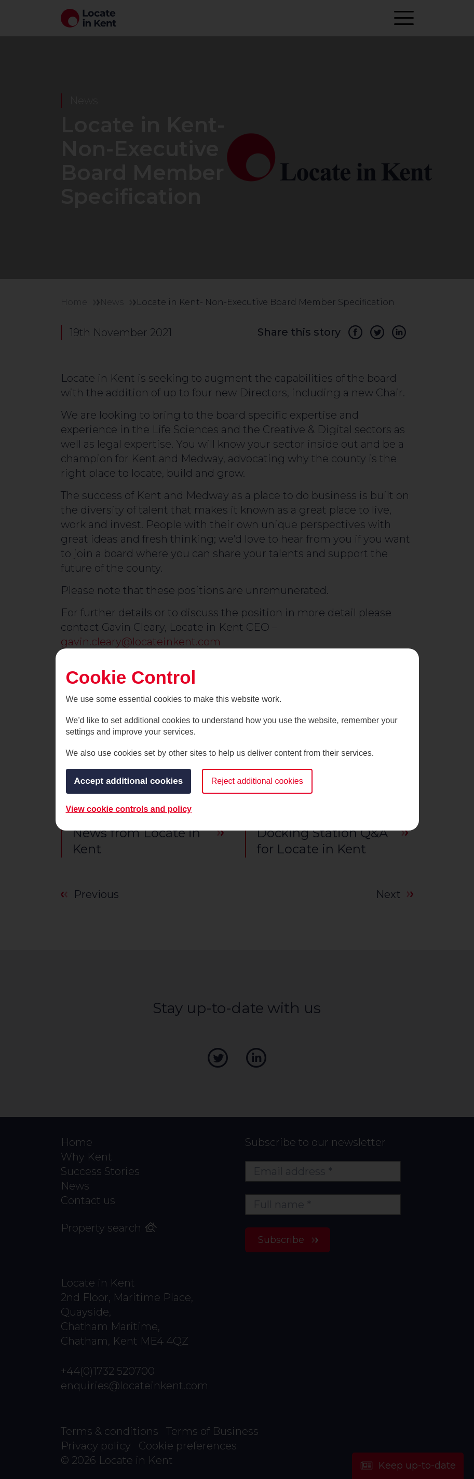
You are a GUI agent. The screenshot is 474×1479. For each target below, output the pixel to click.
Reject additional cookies (257, 781)
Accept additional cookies (128, 781)
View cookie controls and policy (129, 809)
